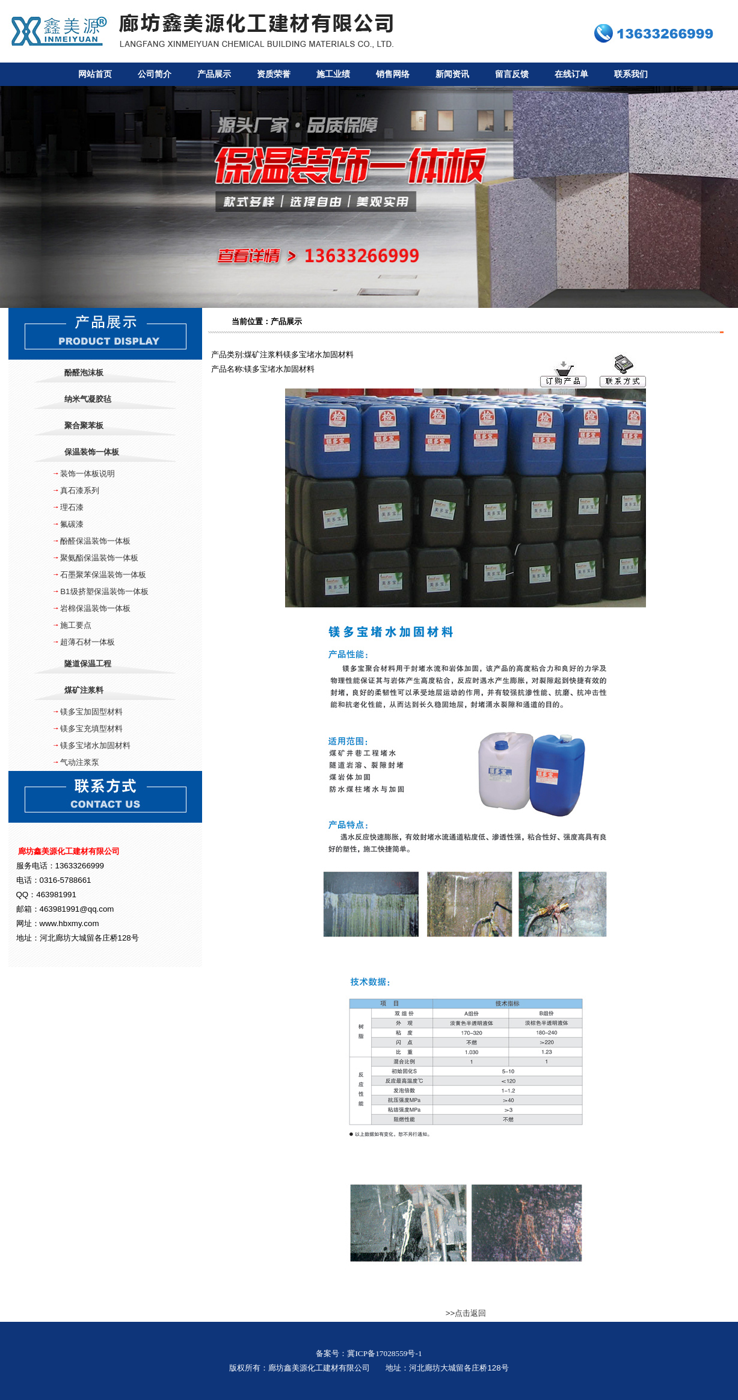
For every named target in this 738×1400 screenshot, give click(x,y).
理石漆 (72, 507)
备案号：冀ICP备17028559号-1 (369, 1353)
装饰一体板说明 (87, 473)
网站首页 (95, 74)
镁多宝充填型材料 (91, 728)
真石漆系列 (79, 490)
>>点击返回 (466, 1313)
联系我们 (631, 74)
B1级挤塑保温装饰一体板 (104, 591)
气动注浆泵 (79, 762)
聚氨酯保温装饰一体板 (99, 557)
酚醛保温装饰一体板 (95, 540)
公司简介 (154, 74)
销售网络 (393, 74)
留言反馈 (512, 74)
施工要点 (75, 625)
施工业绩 (333, 74)
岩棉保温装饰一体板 (95, 608)
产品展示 (214, 74)
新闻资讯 (452, 74)
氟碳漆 (72, 524)
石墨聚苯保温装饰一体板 (103, 574)
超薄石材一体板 (87, 641)
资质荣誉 (274, 74)
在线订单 (571, 74)
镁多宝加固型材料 (91, 711)
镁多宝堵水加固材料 (95, 745)
